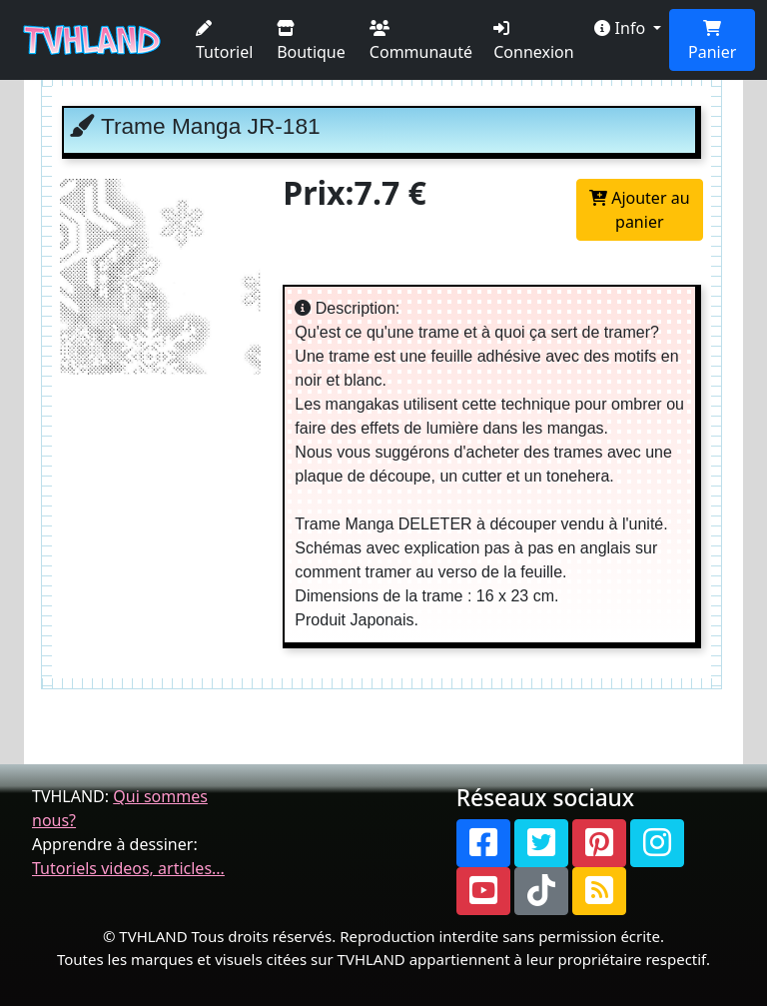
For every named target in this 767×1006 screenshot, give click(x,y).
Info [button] (621, 28)
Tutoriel (224, 41)
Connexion (533, 41)
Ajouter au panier (639, 210)
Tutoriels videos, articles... (128, 868)
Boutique (311, 41)
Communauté (421, 41)
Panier (712, 41)
